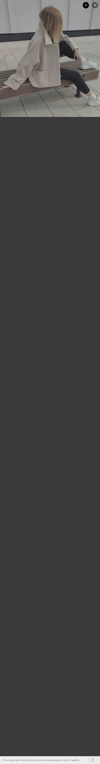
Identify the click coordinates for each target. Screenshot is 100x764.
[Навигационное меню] (94, 5)
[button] (86, 5)
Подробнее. (74, 760)
